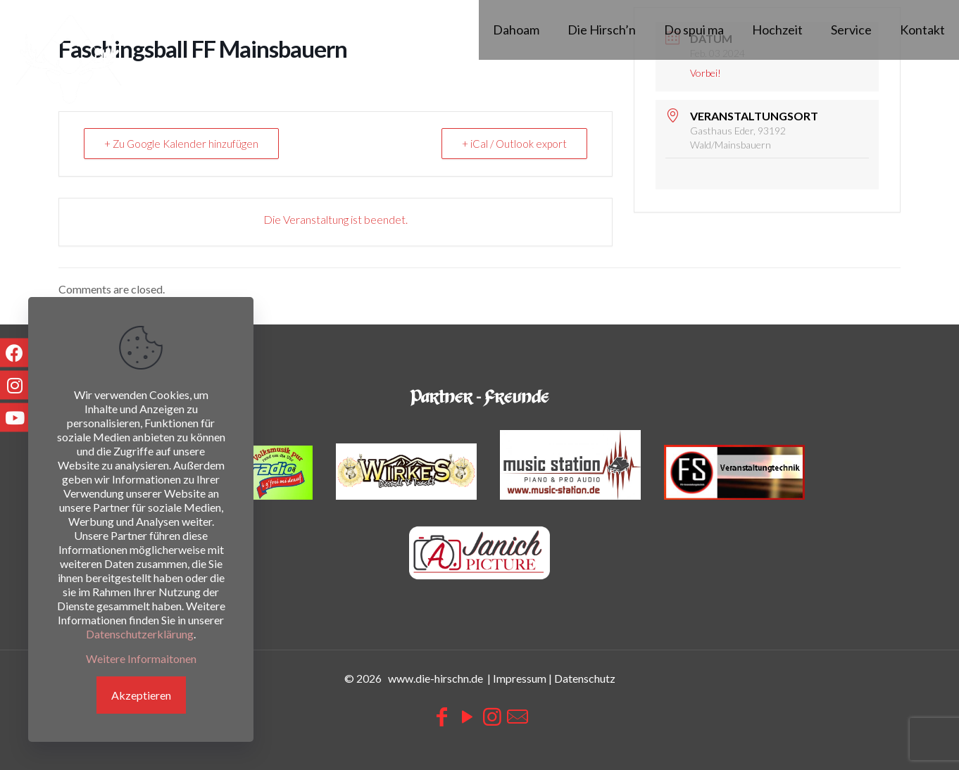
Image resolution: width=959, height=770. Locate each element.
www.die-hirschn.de (435, 678)
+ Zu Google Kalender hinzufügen (181, 143)
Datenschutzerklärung (140, 633)
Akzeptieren (141, 695)
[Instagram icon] (492, 715)
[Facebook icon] (441, 715)
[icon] (517, 715)
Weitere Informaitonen (141, 658)
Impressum (519, 678)
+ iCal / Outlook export (514, 143)
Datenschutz (584, 678)
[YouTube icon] (466, 715)
